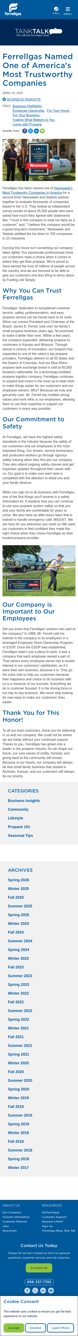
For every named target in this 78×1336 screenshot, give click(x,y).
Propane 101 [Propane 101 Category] (19, 827)
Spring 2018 (18, 1159)
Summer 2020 (20, 1080)
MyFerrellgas (50, 1212)
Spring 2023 (18, 985)
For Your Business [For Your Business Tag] (26, 115)
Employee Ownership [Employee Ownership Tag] (28, 110)
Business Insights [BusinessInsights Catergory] (24, 99)
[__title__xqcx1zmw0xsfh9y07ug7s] (13, 9)
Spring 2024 (18, 950)
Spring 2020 (18, 1089)
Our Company (11, 1212)
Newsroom (9, 1230)
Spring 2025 (18, 915)
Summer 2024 (20, 941)
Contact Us (39, 1268)
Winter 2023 (18, 958)
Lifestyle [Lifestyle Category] (15, 818)
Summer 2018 (20, 1150)
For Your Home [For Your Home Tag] (58, 110)
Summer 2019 (20, 1115)
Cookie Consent (21, 1301)
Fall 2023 (16, 967)
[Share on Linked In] (36, 130)
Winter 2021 (18, 1028)
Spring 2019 (18, 1124)
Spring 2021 (18, 1054)
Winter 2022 (18, 993)
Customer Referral (14, 1221)
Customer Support (54, 1217)
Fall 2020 (16, 1072)
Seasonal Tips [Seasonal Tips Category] (20, 836)
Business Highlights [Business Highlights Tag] (27, 106)
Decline (35, 1328)
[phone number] (56, 11)
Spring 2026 (18, 880)
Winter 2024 (18, 924)
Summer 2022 (20, 1011)
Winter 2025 (18, 889)
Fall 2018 (16, 1141)
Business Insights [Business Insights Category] (24, 801)
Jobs (5, 1226)
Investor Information (16, 1217)
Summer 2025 (20, 906)
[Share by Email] (42, 130)
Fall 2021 (16, 1037)
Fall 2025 (16, 897)
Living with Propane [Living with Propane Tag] (27, 124)
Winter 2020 (18, 1063)
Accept (13, 1328)
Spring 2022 (18, 1019)
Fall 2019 (16, 1107)
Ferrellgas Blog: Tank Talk (59, 1230)
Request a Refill (52, 1221)
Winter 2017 (18, 1168)
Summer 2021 (20, 1046)
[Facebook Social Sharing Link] (24, 130)
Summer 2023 (20, 976)
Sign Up (47, 1226)
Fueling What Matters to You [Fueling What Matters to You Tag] (33, 120)
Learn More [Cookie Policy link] (60, 1328)
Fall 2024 (16, 932)
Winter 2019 (18, 1098)
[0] (39, 1282)
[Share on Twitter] (30, 130)
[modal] (39, 1316)
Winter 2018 (18, 1133)
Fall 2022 (16, 1002)
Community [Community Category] (18, 809)
